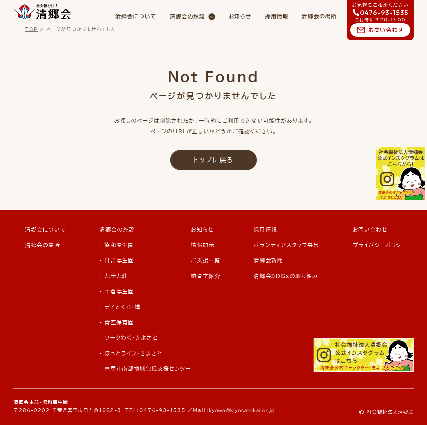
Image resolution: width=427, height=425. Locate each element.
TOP (31, 29)
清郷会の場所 (319, 16)
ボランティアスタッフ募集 (286, 245)
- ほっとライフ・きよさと (131, 353)
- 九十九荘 (113, 276)
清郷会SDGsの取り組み (286, 276)
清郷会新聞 (268, 260)
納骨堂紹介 (205, 276)
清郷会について (135, 16)
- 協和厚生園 (116, 245)
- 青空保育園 (116, 322)
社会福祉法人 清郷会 (42, 11)
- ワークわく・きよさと (128, 338)
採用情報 (276, 16)
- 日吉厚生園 (116, 260)
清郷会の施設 (187, 16)
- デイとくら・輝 (119, 307)
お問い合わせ (386, 30)
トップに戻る (213, 160)
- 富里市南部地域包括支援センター (145, 369)
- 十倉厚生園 (116, 291)
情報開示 (202, 245)
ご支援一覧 (205, 260)
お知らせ (240, 16)
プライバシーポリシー (380, 245)
